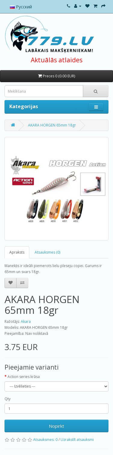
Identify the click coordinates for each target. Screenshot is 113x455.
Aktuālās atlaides (57, 60)
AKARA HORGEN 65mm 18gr (52, 125)
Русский (21, 7)
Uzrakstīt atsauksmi (77, 439)
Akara (26, 321)
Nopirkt (56, 426)
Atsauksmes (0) (47, 252)
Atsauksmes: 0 (45, 439)
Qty (8, 398)
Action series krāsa (24, 376)
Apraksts (16, 252)
